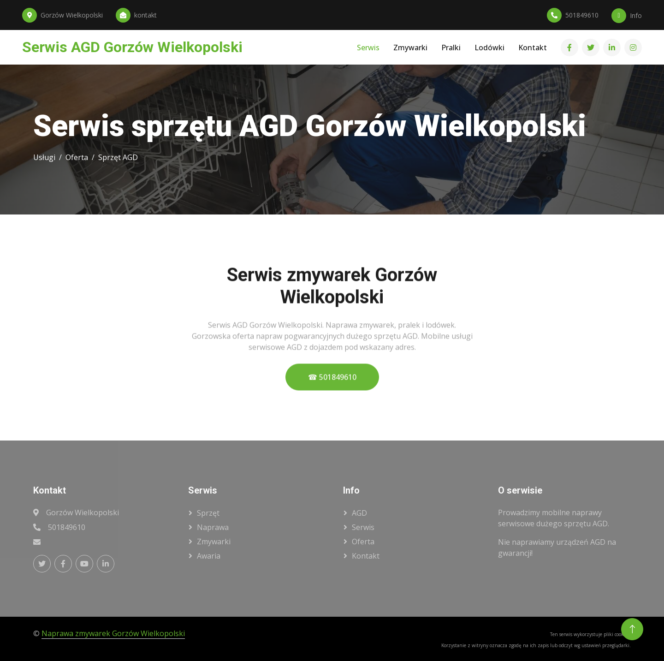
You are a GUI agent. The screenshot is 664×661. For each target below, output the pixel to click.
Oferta (76, 157)
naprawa (213, 527)
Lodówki (489, 47)
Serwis (368, 47)
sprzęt (208, 513)
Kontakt (532, 47)
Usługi (44, 157)
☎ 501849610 (332, 391)
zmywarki (214, 541)
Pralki (451, 47)
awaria (208, 556)
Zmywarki (410, 47)
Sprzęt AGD (118, 157)
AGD (359, 513)
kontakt (365, 556)
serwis (363, 527)
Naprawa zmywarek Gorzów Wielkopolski (113, 633)
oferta (363, 541)
